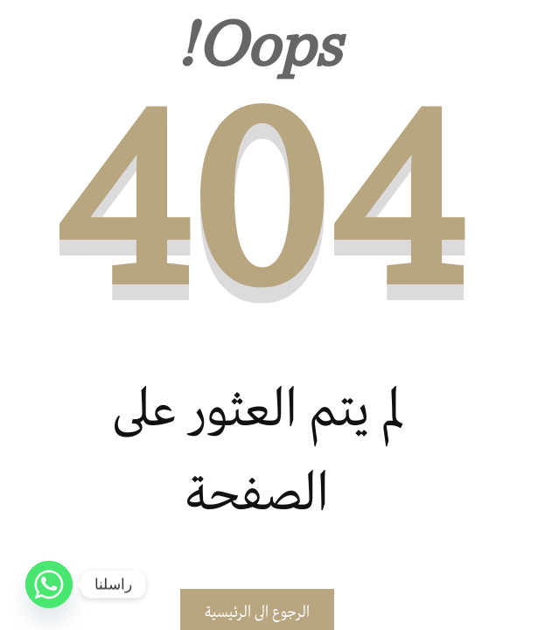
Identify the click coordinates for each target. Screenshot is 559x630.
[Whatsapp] (49, 584)
